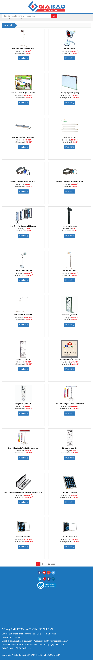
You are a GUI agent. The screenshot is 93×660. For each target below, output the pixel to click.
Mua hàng (23, 58)
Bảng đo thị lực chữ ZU (23, 404)
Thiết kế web (40, 655)
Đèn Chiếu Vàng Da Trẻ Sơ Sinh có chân (70, 404)
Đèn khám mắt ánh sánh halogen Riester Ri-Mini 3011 (23, 492)
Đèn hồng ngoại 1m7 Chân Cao (23, 48)
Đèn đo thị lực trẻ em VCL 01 (70, 359)
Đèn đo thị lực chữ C (23, 359)
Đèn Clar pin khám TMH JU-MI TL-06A (23, 182)
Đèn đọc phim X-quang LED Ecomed (23, 226)
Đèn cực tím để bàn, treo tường (23, 137)
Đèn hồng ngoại (69, 48)
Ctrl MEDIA (55, 655)
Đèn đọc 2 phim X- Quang (70, 93)
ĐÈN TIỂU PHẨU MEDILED (23, 315)
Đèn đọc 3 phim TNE (70, 537)
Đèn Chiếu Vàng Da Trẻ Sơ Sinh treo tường (23, 448)
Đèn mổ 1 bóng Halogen (23, 270)
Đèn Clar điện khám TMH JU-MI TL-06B (69, 182)
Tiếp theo (50, 564)
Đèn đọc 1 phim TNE (70, 492)
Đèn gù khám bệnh (69, 270)
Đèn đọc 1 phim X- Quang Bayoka (23, 93)
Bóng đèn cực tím (70, 137)
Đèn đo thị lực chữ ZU (69, 315)
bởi (48, 655)
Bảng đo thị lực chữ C (69, 448)
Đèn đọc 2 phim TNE (23, 537)
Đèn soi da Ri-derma (70, 226)
